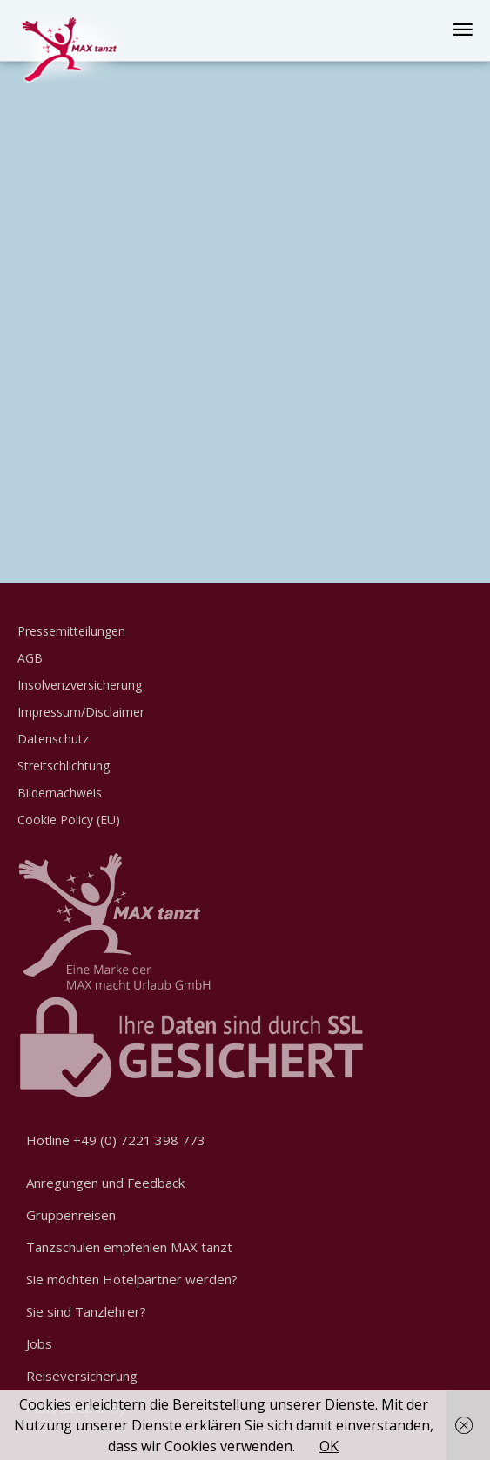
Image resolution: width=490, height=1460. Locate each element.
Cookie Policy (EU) (68, 819)
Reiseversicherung (82, 1375)
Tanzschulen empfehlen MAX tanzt (129, 1247)
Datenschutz (53, 738)
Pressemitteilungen (71, 631)
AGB (30, 658)
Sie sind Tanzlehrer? (86, 1311)
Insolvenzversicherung (79, 685)
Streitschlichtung (63, 765)
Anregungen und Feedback (105, 1182)
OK (329, 1446)
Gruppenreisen (71, 1214)
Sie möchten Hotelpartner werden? (132, 1279)
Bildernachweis (59, 792)
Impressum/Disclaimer (80, 711)
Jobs (39, 1343)
